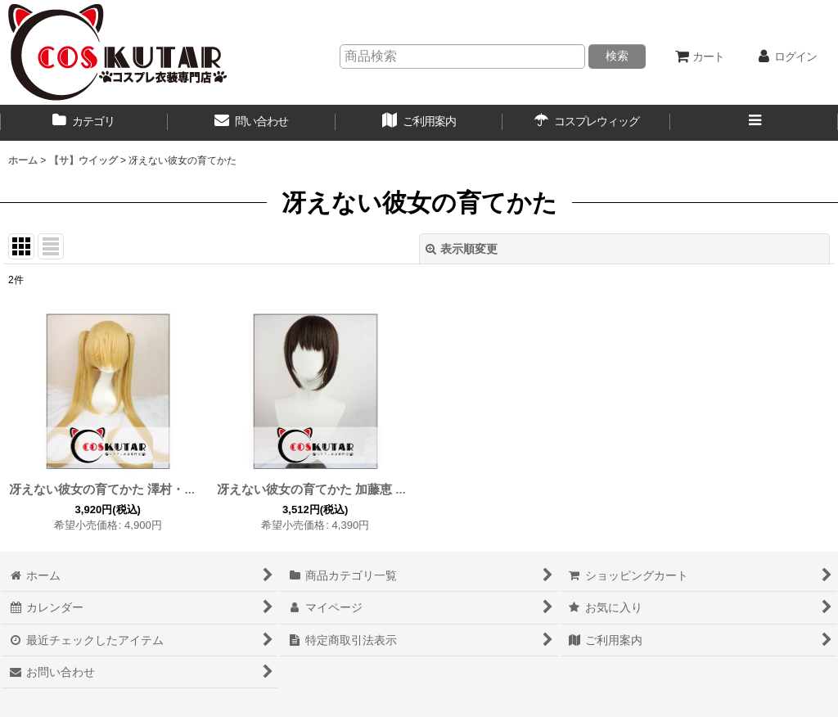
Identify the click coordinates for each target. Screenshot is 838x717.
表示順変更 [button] (462, 248)
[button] (754, 123)
